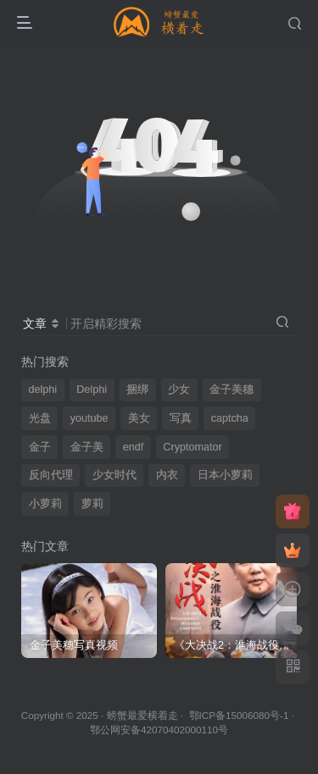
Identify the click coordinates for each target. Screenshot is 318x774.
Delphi (91, 389)
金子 (40, 447)
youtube (89, 418)
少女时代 (114, 475)
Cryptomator (192, 447)
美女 (139, 418)
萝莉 (92, 504)
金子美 (86, 447)
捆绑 (137, 389)
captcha (229, 418)
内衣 (167, 475)
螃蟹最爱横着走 (142, 715)
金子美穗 (231, 389)
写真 (181, 418)
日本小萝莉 (225, 475)
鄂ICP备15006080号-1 (239, 715)
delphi (43, 389)
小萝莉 (45, 504)
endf (133, 447)
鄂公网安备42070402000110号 (159, 729)
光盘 (40, 418)
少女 (179, 389)
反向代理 (51, 475)
